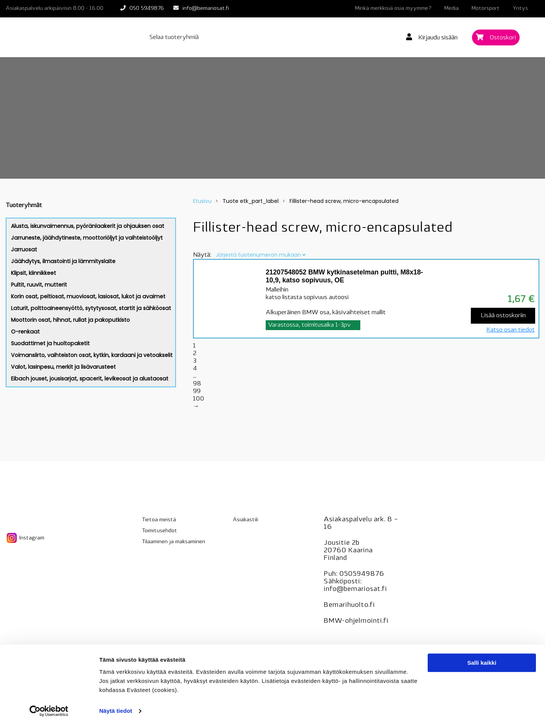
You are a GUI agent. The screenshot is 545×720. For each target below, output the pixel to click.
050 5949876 (146, 8)
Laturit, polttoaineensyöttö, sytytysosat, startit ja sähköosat (91, 308)
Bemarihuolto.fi (349, 605)
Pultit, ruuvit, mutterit (39, 284)
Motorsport (486, 8)
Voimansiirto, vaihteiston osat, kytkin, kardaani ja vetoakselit (92, 355)
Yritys (520, 8)
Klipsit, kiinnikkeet (33, 273)
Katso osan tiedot (510, 330)
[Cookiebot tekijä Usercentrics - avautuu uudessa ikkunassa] (49, 705)
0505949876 (361, 574)
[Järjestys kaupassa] (260, 255)
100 (198, 399)
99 (197, 391)
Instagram (25, 538)
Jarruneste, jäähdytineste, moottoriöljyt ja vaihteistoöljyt (87, 238)
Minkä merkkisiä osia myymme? (393, 8)
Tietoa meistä (159, 520)
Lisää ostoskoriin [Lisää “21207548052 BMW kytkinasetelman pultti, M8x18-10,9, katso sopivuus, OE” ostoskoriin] (503, 316)
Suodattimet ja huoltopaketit (50, 343)
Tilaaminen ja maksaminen (173, 542)
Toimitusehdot (159, 531)
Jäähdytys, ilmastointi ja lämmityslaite (63, 261)
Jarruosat (24, 249)
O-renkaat (25, 331)
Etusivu (202, 201)
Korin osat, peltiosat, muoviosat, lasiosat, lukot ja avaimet (88, 296)
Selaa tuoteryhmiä (174, 37)
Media (451, 8)
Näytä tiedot (115, 705)
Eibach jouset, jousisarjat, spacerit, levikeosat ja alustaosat (89, 378)
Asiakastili (245, 520)
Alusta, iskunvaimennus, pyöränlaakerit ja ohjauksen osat (87, 226)
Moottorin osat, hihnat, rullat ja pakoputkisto (70, 320)
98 (197, 384)
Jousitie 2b (341, 543)
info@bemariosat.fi (205, 8)
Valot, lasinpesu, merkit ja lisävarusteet (63, 367)
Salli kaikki (482, 657)
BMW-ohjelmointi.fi (356, 621)
